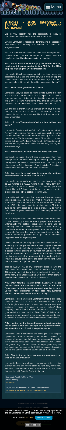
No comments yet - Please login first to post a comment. (26, 390)
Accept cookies (44, 417)
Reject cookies (33, 425)
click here (28, 417)
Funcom (45, 407)
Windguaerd (10, 382)
